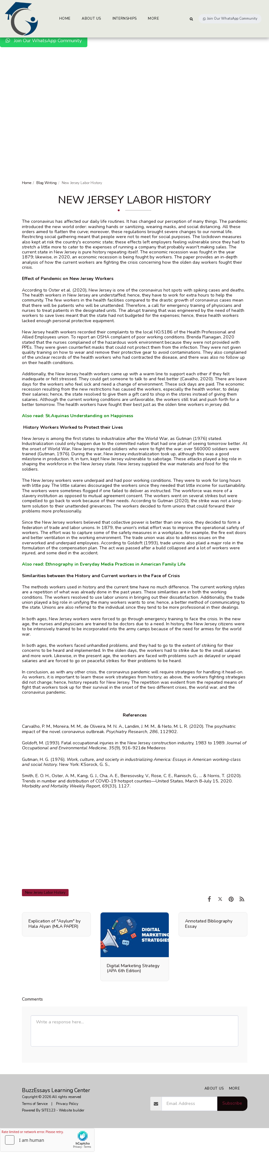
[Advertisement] (134, 94)
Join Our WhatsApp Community (44, 40)
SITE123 (48, 1110)
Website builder (71, 1110)
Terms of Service (35, 1103)
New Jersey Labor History (45, 892)
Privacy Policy (67, 1103)
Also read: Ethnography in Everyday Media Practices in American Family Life (103, 564)
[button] (191, 19)
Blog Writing (46, 182)
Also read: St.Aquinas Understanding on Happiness (77, 416)
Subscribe (232, 1103)
